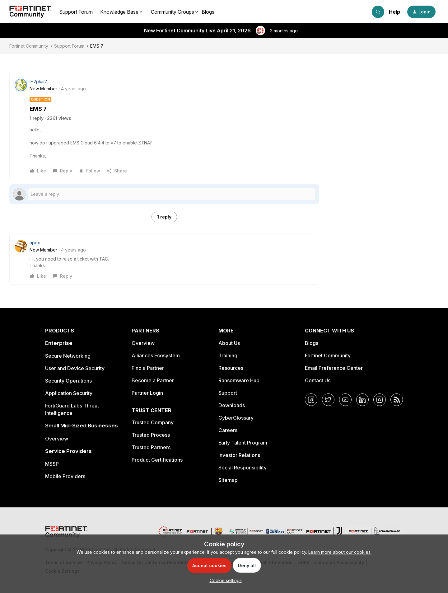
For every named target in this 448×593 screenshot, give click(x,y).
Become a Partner (153, 380)
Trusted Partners (151, 447)
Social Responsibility (242, 467)
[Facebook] (311, 399)
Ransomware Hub (238, 380)
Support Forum (76, 12)
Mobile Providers (65, 476)
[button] (421, 12)
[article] (164, 259)
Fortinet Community (28, 46)
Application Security (68, 393)
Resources (230, 368)
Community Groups (172, 12)
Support (227, 393)
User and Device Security (75, 368)
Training (227, 355)
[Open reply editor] (164, 194)
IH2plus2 (38, 81)
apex (35, 242)
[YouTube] (345, 399)
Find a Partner (148, 368)
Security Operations (68, 381)
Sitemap (228, 480)
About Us (229, 343)
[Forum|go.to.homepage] (30, 12)
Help (394, 12)
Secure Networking (68, 356)
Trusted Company (153, 422)
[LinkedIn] (362, 399)
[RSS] (396, 399)
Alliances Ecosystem (156, 355)
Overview (56, 438)
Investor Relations (239, 455)
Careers (227, 430)
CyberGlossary (236, 418)
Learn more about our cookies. (339, 552)
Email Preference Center (334, 368)
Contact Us (317, 380)
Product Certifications (157, 460)
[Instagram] (379, 399)
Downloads (231, 405)
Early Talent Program (242, 443)
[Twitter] (328, 399)
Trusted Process (151, 435)
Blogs (208, 12)
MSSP (52, 464)
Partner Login (147, 393)
